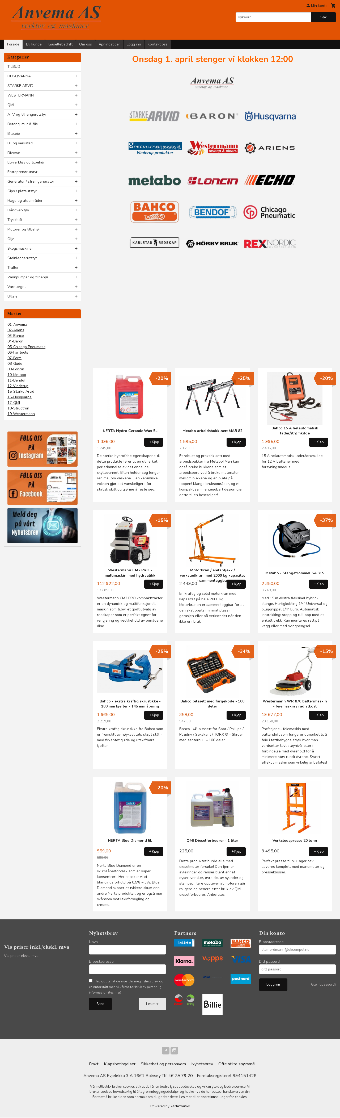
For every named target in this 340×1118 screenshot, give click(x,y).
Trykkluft (14, 219)
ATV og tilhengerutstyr (26, 114)
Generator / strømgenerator (30, 181)
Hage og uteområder (24, 200)
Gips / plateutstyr (22, 191)
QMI (10, 104)
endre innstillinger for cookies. (224, 1097)
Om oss (85, 44)
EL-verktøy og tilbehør (26, 162)
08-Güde (14, 363)
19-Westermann (21, 413)
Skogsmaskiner (20, 248)
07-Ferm (14, 358)
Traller (13, 267)
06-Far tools (17, 352)
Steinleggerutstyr (22, 258)
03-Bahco (15, 335)
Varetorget (16, 286)
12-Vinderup (17, 385)
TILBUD (13, 66)
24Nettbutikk (180, 1107)
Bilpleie (13, 133)
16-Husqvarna (19, 397)
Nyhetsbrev (202, 1065)
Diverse (13, 152)
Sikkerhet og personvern (163, 1065)
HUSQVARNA (19, 76)
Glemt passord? (323, 984)
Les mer (152, 1004)
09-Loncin (15, 369)
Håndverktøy (18, 210)
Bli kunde (34, 44)
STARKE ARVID (20, 85)
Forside (13, 44)
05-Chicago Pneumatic (26, 346)
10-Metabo (16, 374)
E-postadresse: (101, 961)
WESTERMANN (20, 95)
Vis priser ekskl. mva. (21, 955)
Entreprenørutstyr (22, 171)
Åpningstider (109, 44)
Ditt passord (269, 961)
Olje (10, 238)
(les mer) (114, 992)
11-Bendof (16, 380)
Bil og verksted (20, 143)
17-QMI (13, 402)
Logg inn (134, 44)
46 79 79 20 (180, 1076)
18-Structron (18, 408)
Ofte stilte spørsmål (237, 1065)
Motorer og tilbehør (23, 229)
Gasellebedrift (60, 44)
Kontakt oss (158, 44)
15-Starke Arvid (20, 391)
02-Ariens (15, 330)
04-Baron (15, 341)
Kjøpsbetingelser (119, 1065)
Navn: (94, 941)
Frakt (94, 1065)
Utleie (12, 296)
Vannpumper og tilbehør (27, 277)
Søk (323, 17)
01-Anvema (17, 324)
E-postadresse (271, 941)
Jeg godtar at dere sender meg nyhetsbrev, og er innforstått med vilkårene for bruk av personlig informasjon (126, 987)
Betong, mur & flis (22, 124)
